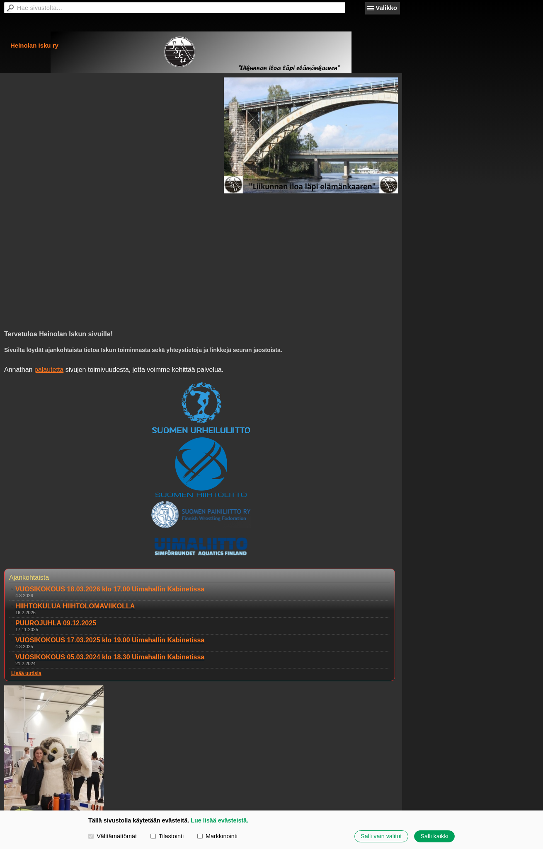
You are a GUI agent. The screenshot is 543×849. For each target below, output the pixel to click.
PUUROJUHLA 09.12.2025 (55, 623)
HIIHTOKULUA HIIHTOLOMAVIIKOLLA (75, 606)
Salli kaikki (434, 836)
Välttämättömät (112, 836)
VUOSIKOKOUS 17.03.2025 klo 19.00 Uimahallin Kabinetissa (109, 640)
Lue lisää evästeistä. (219, 820)
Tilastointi (167, 836)
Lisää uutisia (26, 673)
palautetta (48, 369)
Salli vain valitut (381, 836)
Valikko (386, 7)
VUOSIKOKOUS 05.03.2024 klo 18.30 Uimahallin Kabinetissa (109, 657)
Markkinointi (217, 836)
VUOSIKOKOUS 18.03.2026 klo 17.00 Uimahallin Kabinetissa (109, 589)
